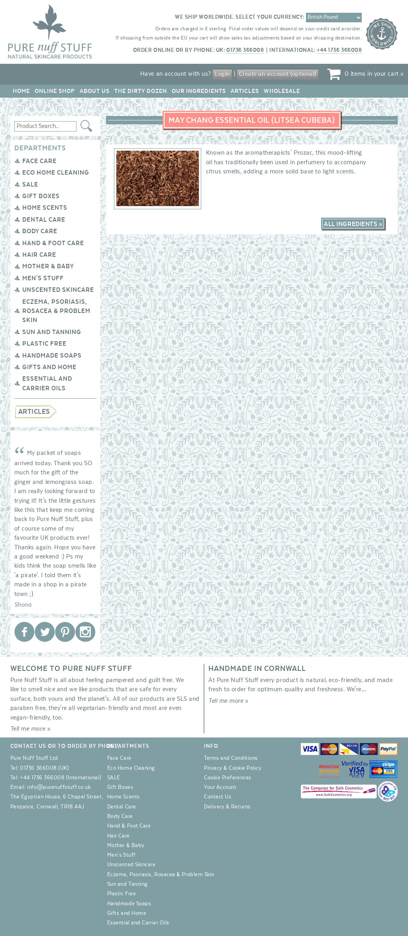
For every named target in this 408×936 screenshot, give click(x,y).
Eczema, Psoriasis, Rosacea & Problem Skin (56, 311)
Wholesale (282, 91)
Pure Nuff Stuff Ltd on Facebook (24, 632)
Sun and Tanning (51, 332)
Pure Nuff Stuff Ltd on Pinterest (65, 632)
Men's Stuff (43, 278)
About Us (95, 91)
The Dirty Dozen (140, 91)
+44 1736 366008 (339, 50)
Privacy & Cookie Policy (232, 768)
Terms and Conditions (231, 758)
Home (21, 91)
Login (222, 73)
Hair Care (39, 254)
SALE (30, 184)
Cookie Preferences (227, 778)
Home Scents (44, 207)
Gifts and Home (49, 367)
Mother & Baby (48, 266)
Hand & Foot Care (53, 243)
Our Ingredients (199, 91)
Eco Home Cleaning (55, 172)
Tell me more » (30, 728)
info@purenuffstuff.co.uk (58, 787)
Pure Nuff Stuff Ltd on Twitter (45, 632)
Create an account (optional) (277, 73)
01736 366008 (245, 50)
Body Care (39, 231)
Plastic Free (44, 343)
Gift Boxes (41, 196)
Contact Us (217, 797)
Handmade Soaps (52, 355)
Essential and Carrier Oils (138, 923)
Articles (245, 91)
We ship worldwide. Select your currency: (239, 17)
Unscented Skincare (58, 289)
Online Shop (55, 91)
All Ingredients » (353, 224)
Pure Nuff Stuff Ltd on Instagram (85, 632)
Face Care (39, 161)
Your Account (220, 787)
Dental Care (43, 219)
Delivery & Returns (227, 807)
